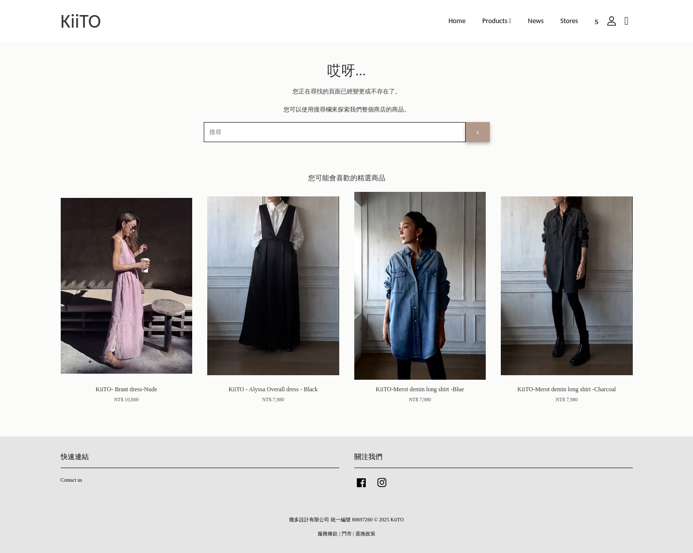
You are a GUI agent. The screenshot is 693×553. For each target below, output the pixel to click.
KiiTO (81, 21)
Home (457, 21)
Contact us (71, 480)
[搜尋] (335, 132)
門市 (347, 533)
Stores (570, 21)
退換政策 (365, 533)
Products (496, 21)
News (535, 21)
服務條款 (328, 533)
